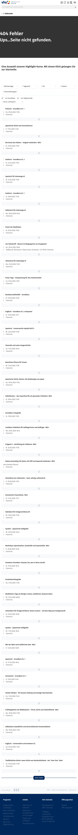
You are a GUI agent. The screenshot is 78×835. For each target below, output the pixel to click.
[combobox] (10, 86)
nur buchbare (10, 98)
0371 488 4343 (48, 819)
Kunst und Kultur (9, 810)
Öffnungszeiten (67, 808)
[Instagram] (16, 790)
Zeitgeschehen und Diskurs (8, 806)
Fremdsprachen (8, 816)
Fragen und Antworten (27, 819)
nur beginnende (26, 98)
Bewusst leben (8, 813)
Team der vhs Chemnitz (27, 806)
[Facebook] (14, 790)
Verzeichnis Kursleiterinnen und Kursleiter (28, 813)
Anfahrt (64, 805)
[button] (39, 119)
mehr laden (39, 778)
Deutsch (6, 819)
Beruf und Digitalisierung (8, 823)
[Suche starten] (75, 7)
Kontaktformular (28, 824)
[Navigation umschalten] (74, 2)
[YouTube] (18, 790)
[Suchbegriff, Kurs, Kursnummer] (39, 7)
